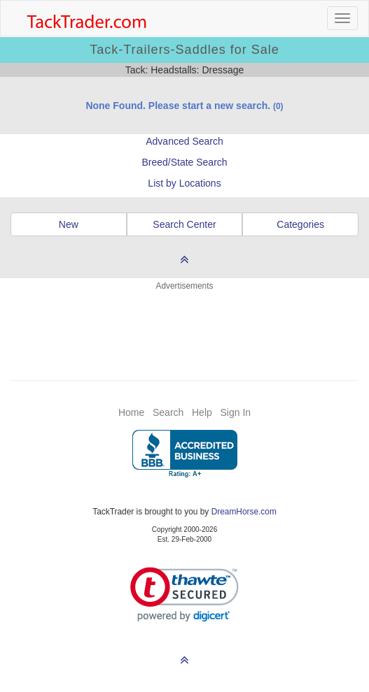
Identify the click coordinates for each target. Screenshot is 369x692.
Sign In (235, 412)
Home (131, 412)
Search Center (184, 224)
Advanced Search (184, 141)
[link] (184, 594)
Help (202, 412)
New (68, 224)
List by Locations (184, 183)
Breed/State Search (184, 162)
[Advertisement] (185, 327)
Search (168, 412)
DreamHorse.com (244, 512)
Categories (300, 224)
